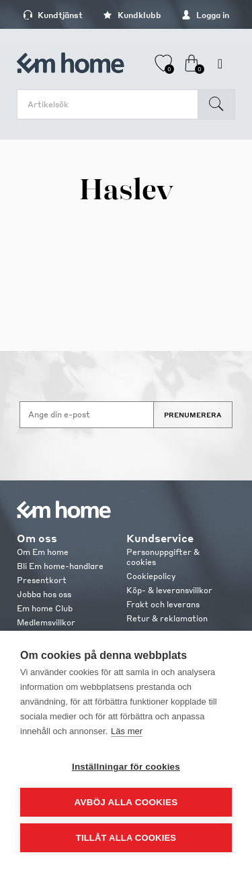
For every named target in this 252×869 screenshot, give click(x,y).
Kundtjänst (53, 15)
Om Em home (43, 552)
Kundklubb (132, 15)
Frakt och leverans (163, 604)
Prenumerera (193, 415)
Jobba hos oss (44, 594)
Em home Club (45, 608)
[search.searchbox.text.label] (111, 104)
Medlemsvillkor (46, 622)
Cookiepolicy (150, 576)
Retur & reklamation (167, 618)
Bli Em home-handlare (60, 566)
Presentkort (42, 580)
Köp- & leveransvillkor (169, 590)
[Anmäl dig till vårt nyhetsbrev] (86, 414)
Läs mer (126, 731)
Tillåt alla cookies (126, 838)
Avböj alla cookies (126, 802)
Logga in (205, 15)
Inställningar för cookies (126, 767)
